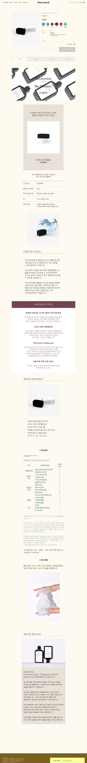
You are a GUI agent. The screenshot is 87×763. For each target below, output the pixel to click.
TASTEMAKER (5, 2)
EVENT (20, 2)
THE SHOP (16, 2)
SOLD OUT (67, 49)
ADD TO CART (49, 49)
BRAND (10, 2)
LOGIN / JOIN (25, 2)
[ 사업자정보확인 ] (17, 761)
